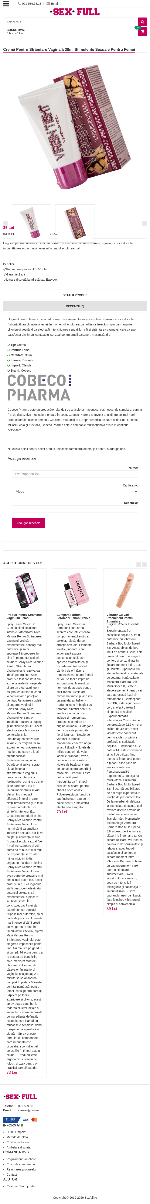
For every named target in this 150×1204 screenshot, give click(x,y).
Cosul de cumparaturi (21, 1164)
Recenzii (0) (75, 306)
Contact (12, 1174)
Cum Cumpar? (16, 1132)
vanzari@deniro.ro (30, 1110)
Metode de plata (17, 1137)
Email (52, 3)
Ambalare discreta (19, 1147)
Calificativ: (130, 485)
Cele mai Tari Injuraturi (21, 1186)
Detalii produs (74, 295)
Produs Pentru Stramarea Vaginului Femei (24, 616)
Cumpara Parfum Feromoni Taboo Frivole (73, 616)
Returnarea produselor (21, 1169)
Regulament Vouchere (21, 1159)
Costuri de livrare (18, 1142)
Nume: (133, 468)
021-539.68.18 (29, 3)
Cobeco (26, 370)
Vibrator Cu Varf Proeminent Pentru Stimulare (120, 618)
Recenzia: (131, 503)
